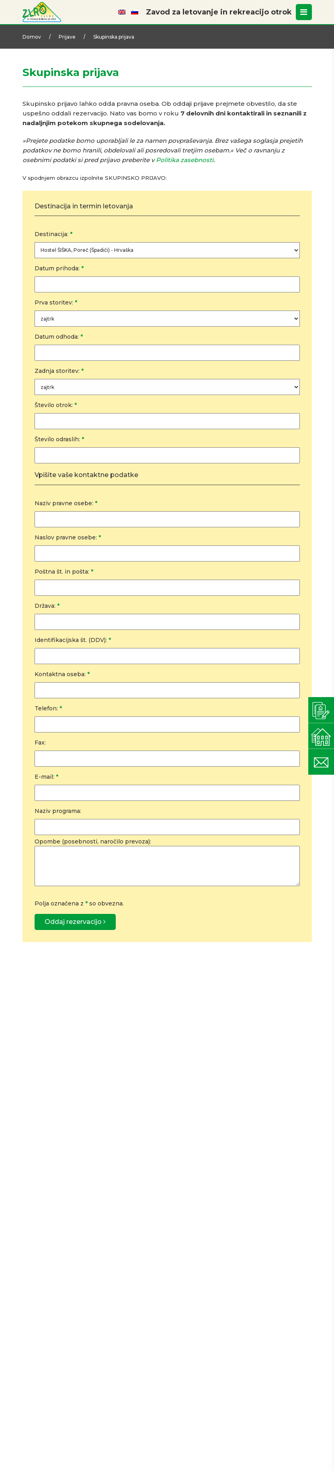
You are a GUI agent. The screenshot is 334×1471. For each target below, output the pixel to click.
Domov (32, 37)
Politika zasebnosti (184, 160)
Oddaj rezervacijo (75, 922)
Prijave (67, 37)
